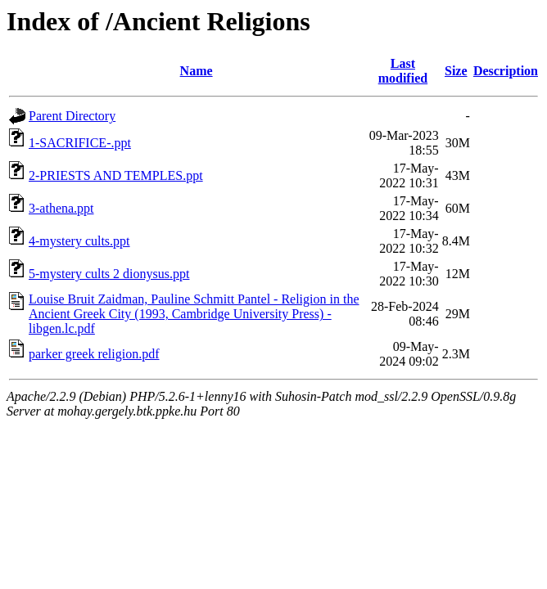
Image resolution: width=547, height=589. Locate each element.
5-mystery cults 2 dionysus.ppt (109, 274)
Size (456, 71)
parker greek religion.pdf (94, 354)
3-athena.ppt (61, 208)
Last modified (402, 70)
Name (196, 71)
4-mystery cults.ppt (79, 241)
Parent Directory (72, 116)
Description (505, 71)
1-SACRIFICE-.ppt (80, 143)
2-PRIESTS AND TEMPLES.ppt (116, 175)
